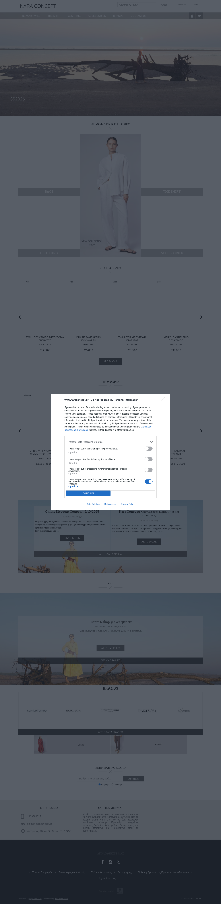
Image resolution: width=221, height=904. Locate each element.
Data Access (110, 504)
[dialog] (110, 452)
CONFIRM (88, 493)
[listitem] (110, 441)
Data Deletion (93, 504)
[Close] (164, 400)
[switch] (149, 449)
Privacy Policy (127, 504)
